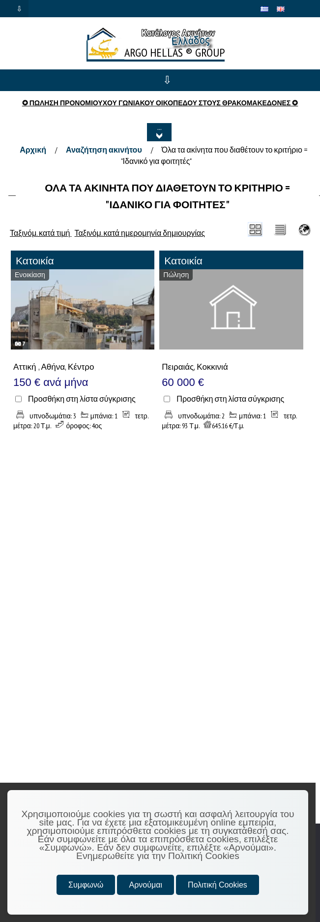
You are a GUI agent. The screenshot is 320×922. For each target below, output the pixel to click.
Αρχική (33, 150)
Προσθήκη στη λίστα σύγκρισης (82, 399)
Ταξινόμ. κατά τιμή (41, 233)
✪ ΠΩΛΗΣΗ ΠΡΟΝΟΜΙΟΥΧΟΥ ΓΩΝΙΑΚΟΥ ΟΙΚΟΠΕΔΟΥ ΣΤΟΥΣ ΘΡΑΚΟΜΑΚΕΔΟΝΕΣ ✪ (160, 102)
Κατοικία (35, 260)
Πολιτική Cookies (217, 885)
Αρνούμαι (145, 885)
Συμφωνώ (85, 885)
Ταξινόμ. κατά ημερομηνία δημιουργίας (140, 233)
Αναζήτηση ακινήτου (104, 150)
